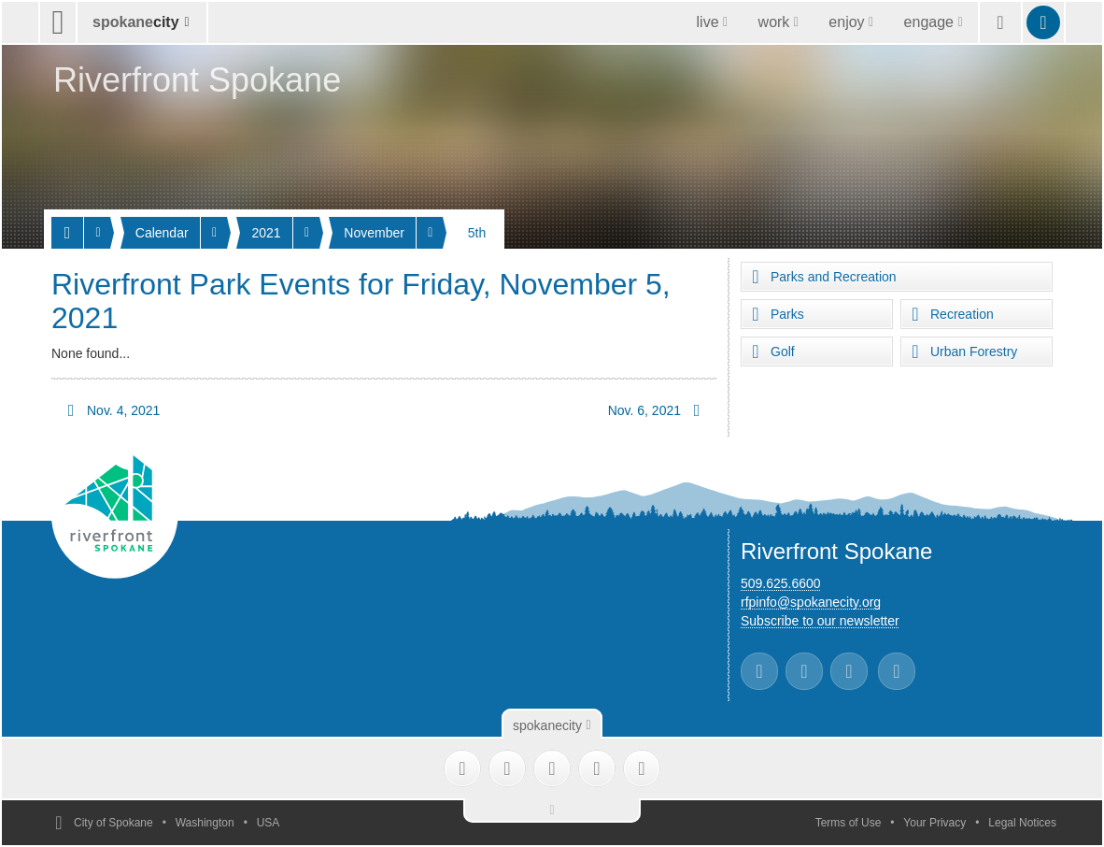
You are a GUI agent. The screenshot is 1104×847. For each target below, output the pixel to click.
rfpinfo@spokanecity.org (811, 602)
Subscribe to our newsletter (820, 620)
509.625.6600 (781, 583)
